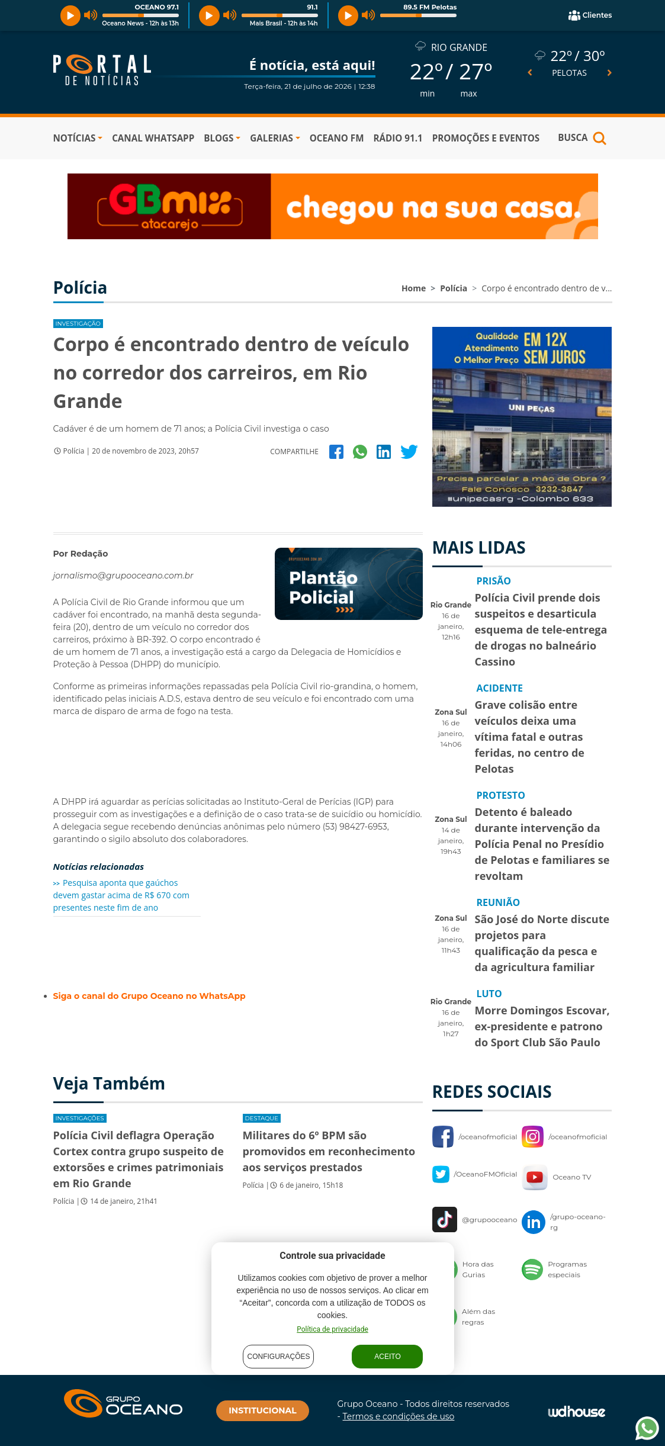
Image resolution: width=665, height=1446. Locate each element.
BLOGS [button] (218, 138)
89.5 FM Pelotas (430, 7)
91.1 (312, 7)
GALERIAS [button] (271, 138)
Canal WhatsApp (153, 138)
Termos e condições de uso (399, 1416)
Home (413, 288)
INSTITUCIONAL (262, 1410)
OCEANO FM (337, 138)
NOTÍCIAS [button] (74, 138)
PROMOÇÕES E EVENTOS (486, 138)
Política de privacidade (332, 1329)
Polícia (453, 288)
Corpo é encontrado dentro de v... (546, 288)
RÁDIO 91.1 (397, 138)
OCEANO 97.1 (156, 7)
